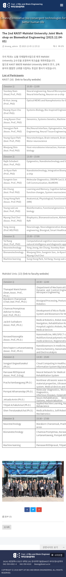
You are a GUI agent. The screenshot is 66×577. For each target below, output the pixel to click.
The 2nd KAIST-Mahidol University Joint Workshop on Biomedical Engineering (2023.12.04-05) (32, 37)
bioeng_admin (11, 46)
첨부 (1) (8, 516)
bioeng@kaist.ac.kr (42, 564)
